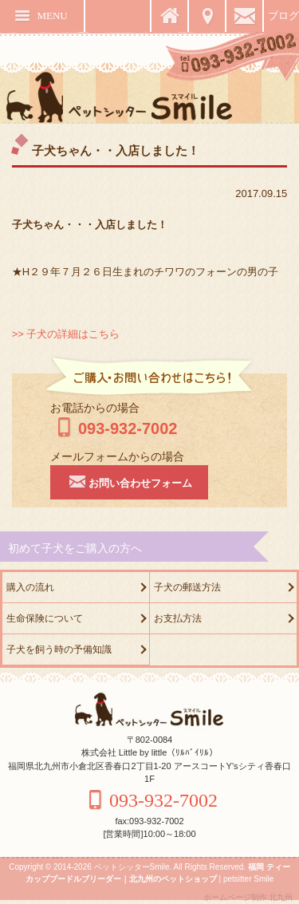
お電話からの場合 (95, 407)
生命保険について (44, 618)
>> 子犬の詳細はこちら (66, 334)
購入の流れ (30, 587)
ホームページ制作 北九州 (248, 897)
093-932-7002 (114, 428)
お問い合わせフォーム (129, 481)
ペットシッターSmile (132, 867)
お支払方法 (178, 618)
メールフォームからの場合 (117, 456)
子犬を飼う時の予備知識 (59, 649)
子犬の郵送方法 (187, 587)
